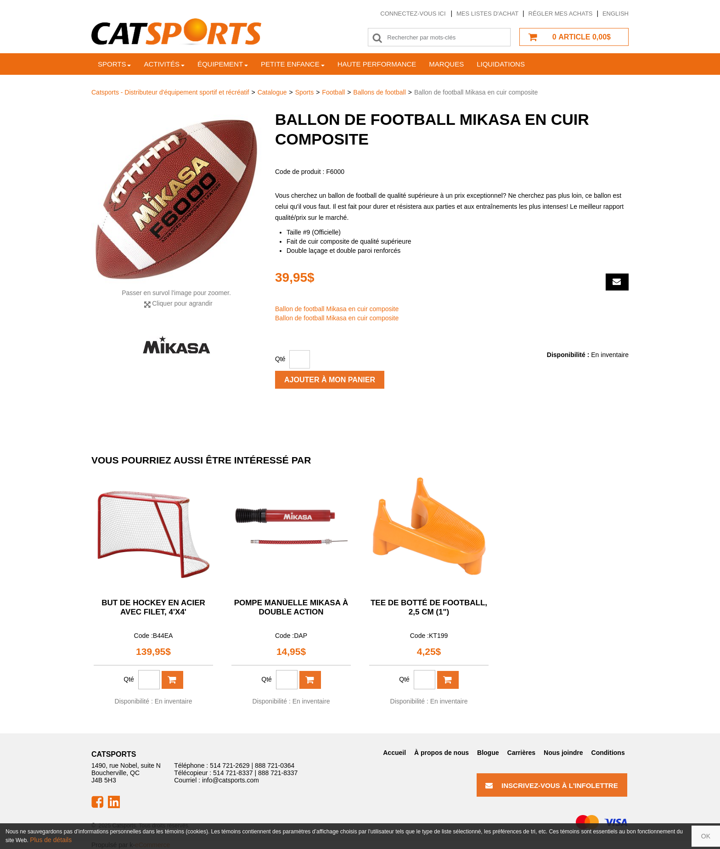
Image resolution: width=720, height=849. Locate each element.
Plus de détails (51, 839)
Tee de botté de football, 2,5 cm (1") (429, 607)
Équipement (222, 64)
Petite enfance (293, 64)
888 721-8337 (278, 772)
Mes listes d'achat (487, 13)
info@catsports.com (230, 780)
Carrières (521, 752)
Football (333, 92)
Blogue (488, 752)
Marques (446, 64)
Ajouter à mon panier (329, 380)
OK (705, 836)
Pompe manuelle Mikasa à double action (291, 607)
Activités (164, 64)
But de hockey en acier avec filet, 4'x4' (153, 607)
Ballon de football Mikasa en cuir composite (337, 309)
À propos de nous (441, 752)
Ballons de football (379, 92)
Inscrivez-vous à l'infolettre (551, 785)
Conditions (608, 752)
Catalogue (272, 92)
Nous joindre (563, 752)
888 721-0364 (274, 765)
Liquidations (501, 64)
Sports (114, 64)
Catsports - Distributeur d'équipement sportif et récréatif (170, 92)
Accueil (394, 752)
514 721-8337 (233, 772)
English (615, 13)
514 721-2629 (229, 765)
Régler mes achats (561, 13)
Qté (280, 359)
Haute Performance (377, 64)
